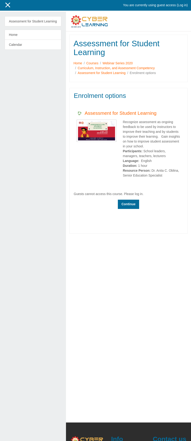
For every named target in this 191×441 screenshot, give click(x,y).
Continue (129, 204)
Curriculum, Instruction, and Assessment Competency (116, 68)
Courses (92, 63)
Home (78, 63)
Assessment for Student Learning (101, 73)
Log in (182, 5)
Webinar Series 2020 (118, 63)
